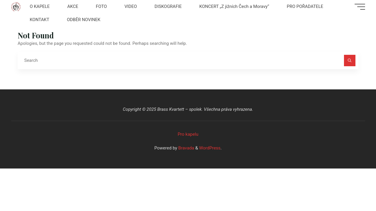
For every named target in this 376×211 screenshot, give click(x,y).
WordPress (210, 148)
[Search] (349, 60)
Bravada (185, 148)
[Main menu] (360, 7)
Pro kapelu (188, 134)
